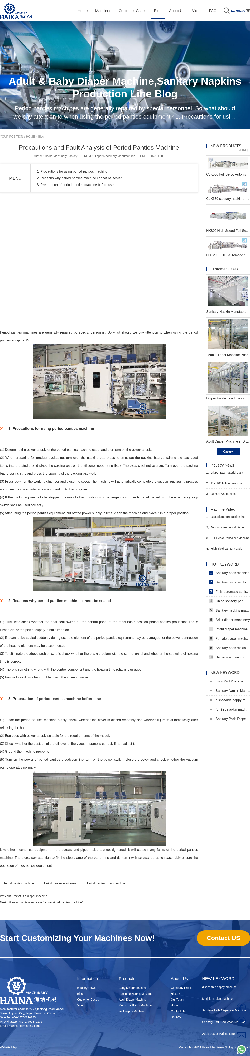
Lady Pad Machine (226, 681)
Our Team (177, 999)
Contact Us (178, 1011)
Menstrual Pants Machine (135, 1005)
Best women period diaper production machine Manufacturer (228, 529)
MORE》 (244, 150)
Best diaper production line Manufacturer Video (225, 518)
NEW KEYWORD (218, 978)
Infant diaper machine (228, 629)
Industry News (86, 988)
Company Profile (181, 988)
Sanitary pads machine (229, 573)
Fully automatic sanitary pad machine (229, 591)
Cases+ (228, 451)
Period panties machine (18, 332)
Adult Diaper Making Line (218, 1034)
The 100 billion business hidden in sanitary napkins (224, 485)
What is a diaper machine (30, 896)
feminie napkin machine (230, 709)
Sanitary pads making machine (229, 648)
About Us (179, 978)
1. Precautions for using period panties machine (72, 171)
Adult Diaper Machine (133, 999)
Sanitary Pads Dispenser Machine (230, 719)
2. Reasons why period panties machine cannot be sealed (79, 178)
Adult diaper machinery (229, 620)
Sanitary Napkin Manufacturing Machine (230, 690)
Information (87, 978)
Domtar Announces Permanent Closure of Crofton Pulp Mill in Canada (225, 495)
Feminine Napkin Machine (135, 993)
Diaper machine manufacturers (229, 657)
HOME (30, 136)
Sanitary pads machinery (229, 582)
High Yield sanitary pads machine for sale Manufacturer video (226, 550)
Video (81, 1005)
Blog (41, 136)
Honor (175, 1005)
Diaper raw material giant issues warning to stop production (228, 474)
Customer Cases (88, 999)
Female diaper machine (229, 638)
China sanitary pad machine (229, 601)
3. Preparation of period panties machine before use (75, 185)
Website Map (8, 1047)
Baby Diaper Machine (133, 988)
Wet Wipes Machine (132, 1011)
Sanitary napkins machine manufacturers (229, 610)
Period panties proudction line (105, 883)
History (175, 993)
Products (127, 978)
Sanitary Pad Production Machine (223, 1023)
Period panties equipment (60, 883)
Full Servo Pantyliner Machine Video (228, 539)
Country (176, 1017)
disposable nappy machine (230, 700)
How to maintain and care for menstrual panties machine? (46, 902)
